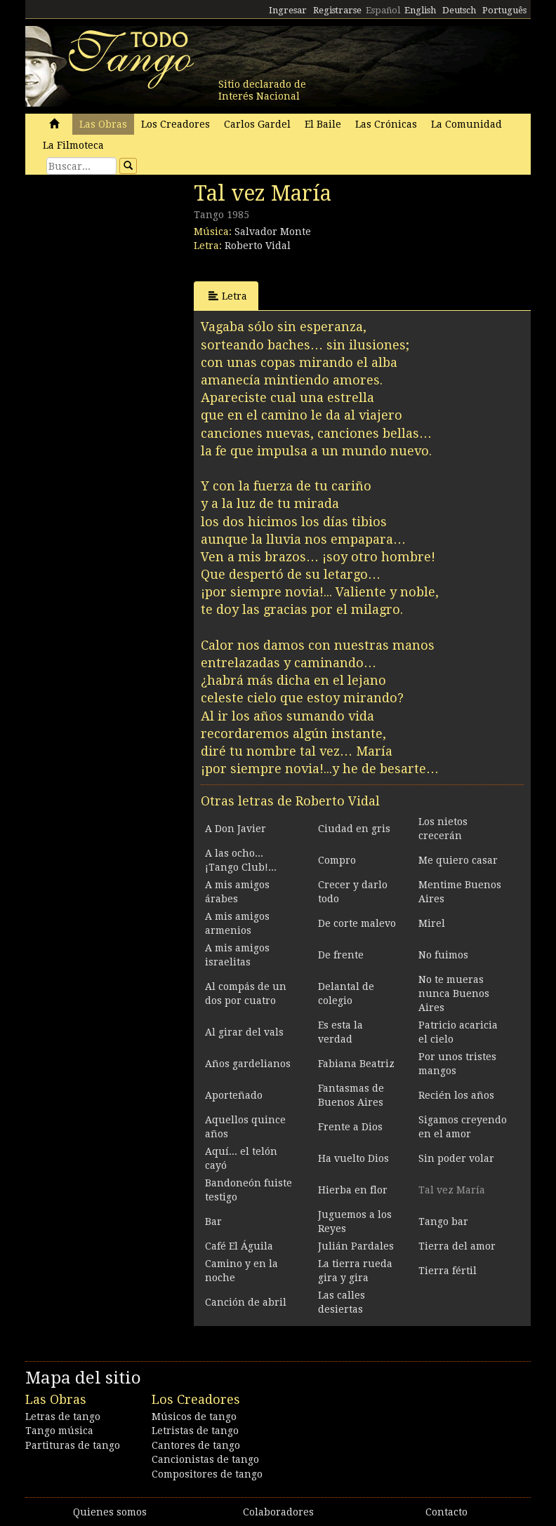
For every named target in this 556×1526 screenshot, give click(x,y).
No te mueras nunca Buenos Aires (453, 993)
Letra (227, 296)
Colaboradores (278, 1512)
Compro (337, 860)
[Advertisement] (130, 277)
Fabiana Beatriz (356, 1063)
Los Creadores (175, 124)
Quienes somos (110, 1512)
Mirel (431, 923)
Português (504, 10)
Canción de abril (245, 1302)
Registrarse (337, 10)
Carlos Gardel (257, 124)
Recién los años (456, 1095)
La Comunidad (466, 124)
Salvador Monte (272, 231)
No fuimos (443, 955)
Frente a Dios (350, 1126)
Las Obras (103, 124)
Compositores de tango (207, 1474)
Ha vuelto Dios (353, 1158)
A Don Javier (235, 828)
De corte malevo (357, 923)
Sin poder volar (456, 1158)
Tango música (59, 1430)
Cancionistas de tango (205, 1459)
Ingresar (288, 10)
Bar (213, 1221)
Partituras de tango (72, 1445)
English (420, 10)
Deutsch (459, 10)
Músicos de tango (194, 1416)
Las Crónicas (386, 124)
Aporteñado (234, 1095)
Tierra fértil (447, 1270)
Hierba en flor (353, 1190)
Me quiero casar (458, 860)
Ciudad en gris (354, 828)
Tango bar (443, 1221)
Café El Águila (239, 1246)
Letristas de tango (195, 1430)
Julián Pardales (356, 1246)
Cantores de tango (196, 1445)
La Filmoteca (73, 145)
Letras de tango (62, 1416)
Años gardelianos (248, 1063)
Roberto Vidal (258, 245)
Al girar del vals (244, 1032)
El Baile (323, 124)
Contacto (446, 1512)
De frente (341, 955)
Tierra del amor (457, 1246)
